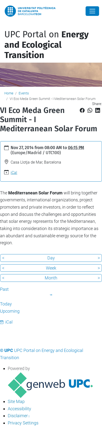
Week (51, 268)
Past (4, 289)
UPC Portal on (46, 44)
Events (24, 93)
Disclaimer (18, 415)
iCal (14, 172)
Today (6, 303)
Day (51, 257)
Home (8, 93)
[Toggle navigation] (3, 26)
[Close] (92, 11)
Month (51, 277)
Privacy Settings (23, 422)
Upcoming (10, 311)
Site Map (16, 401)
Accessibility (19, 408)
